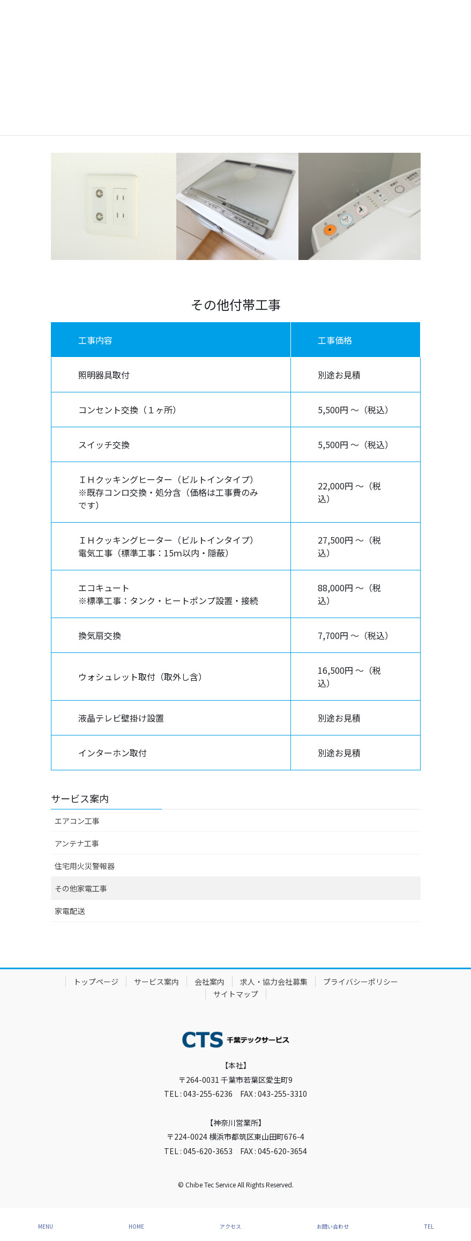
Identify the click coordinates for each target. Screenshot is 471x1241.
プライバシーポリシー (360, 981)
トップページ (95, 981)
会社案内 (210, 981)
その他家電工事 (81, 888)
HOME (136, 1226)
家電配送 (70, 910)
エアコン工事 (77, 820)
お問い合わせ (333, 1226)
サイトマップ (235, 994)
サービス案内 (80, 798)
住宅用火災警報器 (85, 865)
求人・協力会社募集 (274, 981)
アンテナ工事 (77, 843)
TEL (428, 1226)
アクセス (230, 1226)
